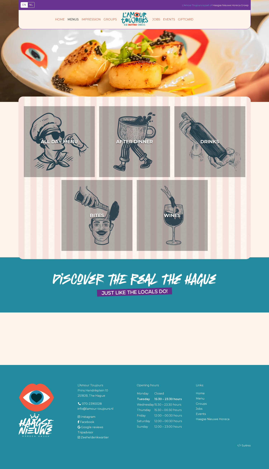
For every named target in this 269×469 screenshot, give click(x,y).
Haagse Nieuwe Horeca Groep (231, 5)
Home (60, 19)
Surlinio (246, 445)
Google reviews (90, 427)
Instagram (86, 417)
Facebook (86, 422)
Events (169, 19)
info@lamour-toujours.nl (95, 408)
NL (31, 4)
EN (24, 4)
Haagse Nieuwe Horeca (212, 419)
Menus (73, 19)
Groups (110, 19)
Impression (91, 19)
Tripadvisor (85, 432)
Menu (200, 398)
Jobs (156, 19)
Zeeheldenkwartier (93, 437)
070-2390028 (92, 403)
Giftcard (185, 19)
